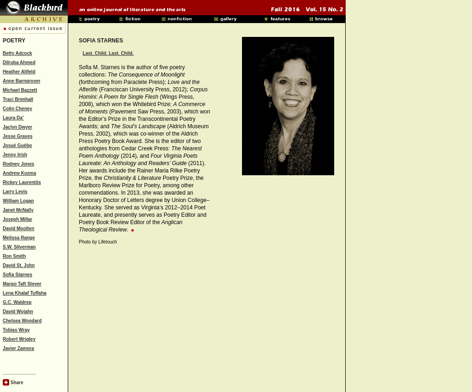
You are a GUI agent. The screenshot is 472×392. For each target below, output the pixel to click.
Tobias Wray (16, 330)
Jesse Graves (18, 136)
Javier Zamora (18, 348)
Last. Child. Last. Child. (108, 53)
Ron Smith (14, 256)
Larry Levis (15, 191)
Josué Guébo (17, 145)
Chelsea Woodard (22, 320)
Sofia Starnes (17, 274)
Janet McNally (18, 210)
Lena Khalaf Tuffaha (25, 293)
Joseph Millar (17, 219)
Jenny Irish (15, 154)
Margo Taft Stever (22, 283)
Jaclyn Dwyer (17, 127)
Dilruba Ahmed (19, 62)
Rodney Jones (18, 163)
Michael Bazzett (20, 90)
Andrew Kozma (19, 173)
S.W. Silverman (19, 246)
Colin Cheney (17, 108)
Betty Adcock (17, 53)
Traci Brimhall (18, 99)
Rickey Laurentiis (22, 182)
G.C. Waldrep (17, 302)
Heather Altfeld (19, 71)
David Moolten (18, 228)
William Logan (18, 200)
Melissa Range (19, 237)
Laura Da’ (13, 117)
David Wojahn (18, 311)
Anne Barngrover (22, 80)
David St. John (19, 265)
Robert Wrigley (19, 339)
